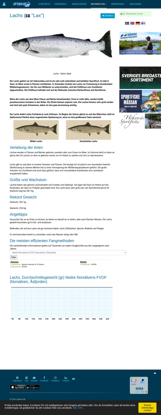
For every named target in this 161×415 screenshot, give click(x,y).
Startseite (44, 4)
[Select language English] (132, 23)
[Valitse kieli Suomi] (143, 23)
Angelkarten (79, 4)
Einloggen (135, 4)
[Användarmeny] (4, 4)
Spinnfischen (16, 264)
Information (99, 4)
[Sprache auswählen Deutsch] (138, 23)
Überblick (107, 15)
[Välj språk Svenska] (127, 23)
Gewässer (61, 4)
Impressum (118, 4)
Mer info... (78, 407)
